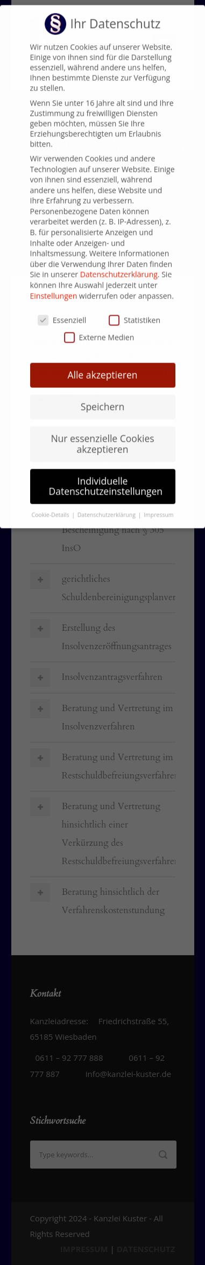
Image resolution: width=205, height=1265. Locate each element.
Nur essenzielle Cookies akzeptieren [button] (102, 431)
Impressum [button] (158, 502)
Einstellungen (53, 283)
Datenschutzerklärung (119, 262)
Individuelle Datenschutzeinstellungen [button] (106, 474)
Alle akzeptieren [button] (102, 362)
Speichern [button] (102, 394)
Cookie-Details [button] (50, 502)
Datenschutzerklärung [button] (107, 502)
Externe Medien (99, 325)
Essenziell (62, 308)
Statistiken (134, 308)
